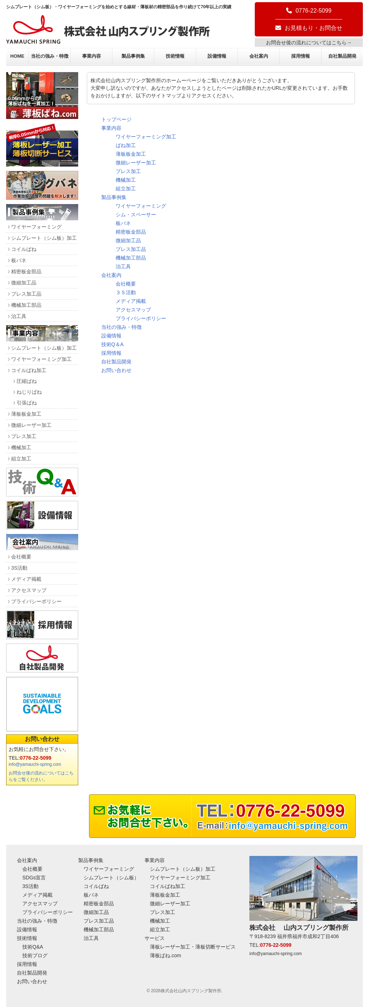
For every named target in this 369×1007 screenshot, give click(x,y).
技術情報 (175, 56)
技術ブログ (35, 955)
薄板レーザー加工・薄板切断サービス (193, 947)
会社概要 (126, 284)
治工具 (123, 266)
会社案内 (258, 56)
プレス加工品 (131, 249)
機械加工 (126, 180)
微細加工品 (128, 240)
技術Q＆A (112, 344)
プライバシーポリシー (141, 318)
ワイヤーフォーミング (141, 206)
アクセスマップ (133, 310)
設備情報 (217, 56)
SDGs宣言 (34, 877)
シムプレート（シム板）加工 (44, 238)
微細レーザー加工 (136, 162)
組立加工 (126, 188)
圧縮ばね (27, 381)
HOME (17, 56)
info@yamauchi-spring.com (35, 764)
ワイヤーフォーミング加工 (146, 137)
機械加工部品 (131, 258)
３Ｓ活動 (126, 292)
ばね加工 (126, 145)
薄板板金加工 (131, 154)
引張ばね (27, 403)
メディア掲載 (131, 301)
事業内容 (91, 56)
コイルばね (23, 249)
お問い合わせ (116, 370)
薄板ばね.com (165, 955)
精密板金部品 (131, 232)
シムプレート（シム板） (111, 877)
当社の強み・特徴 (49, 56)
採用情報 (300, 56)
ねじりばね (29, 392)
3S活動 (19, 568)
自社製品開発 (342, 56)
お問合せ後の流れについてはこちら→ (309, 42)
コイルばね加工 (28, 370)
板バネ (123, 223)
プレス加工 (128, 171)
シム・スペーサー (136, 214)
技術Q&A (32, 947)
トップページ (116, 119)
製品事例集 (133, 56)
